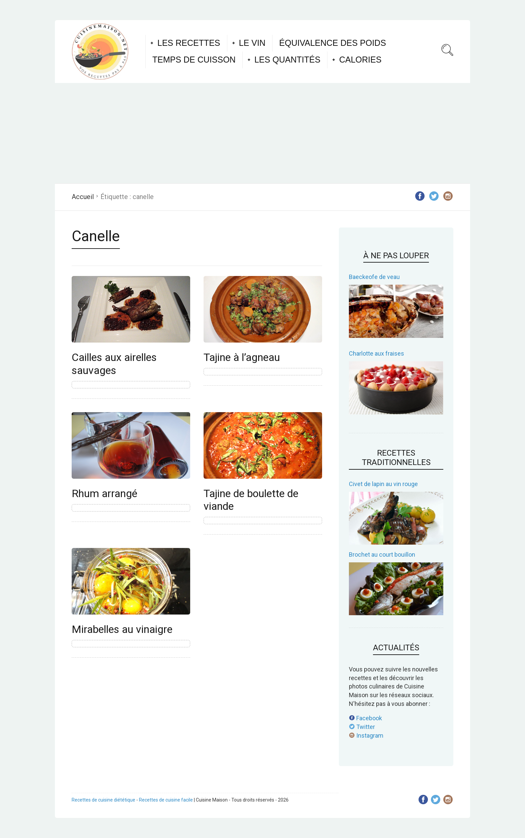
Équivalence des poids (332, 43)
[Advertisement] (262, 133)
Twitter (362, 726)
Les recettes (188, 43)
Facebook (365, 718)
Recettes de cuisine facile (166, 800)
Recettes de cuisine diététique (103, 800)
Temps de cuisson (194, 59)
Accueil (83, 197)
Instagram (366, 735)
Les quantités (287, 59)
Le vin (252, 43)
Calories (360, 59)
